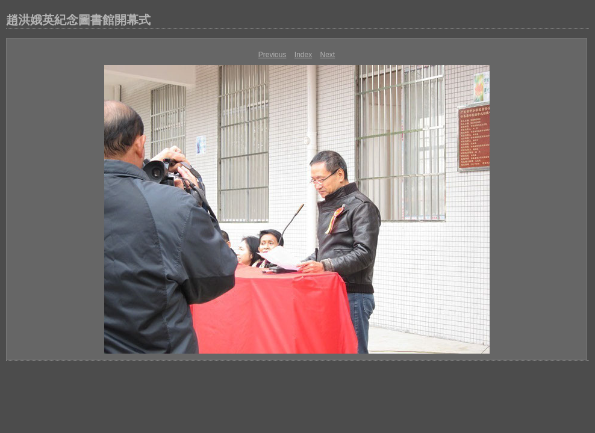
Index (303, 55)
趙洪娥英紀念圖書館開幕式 (78, 19)
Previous (272, 55)
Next (327, 55)
